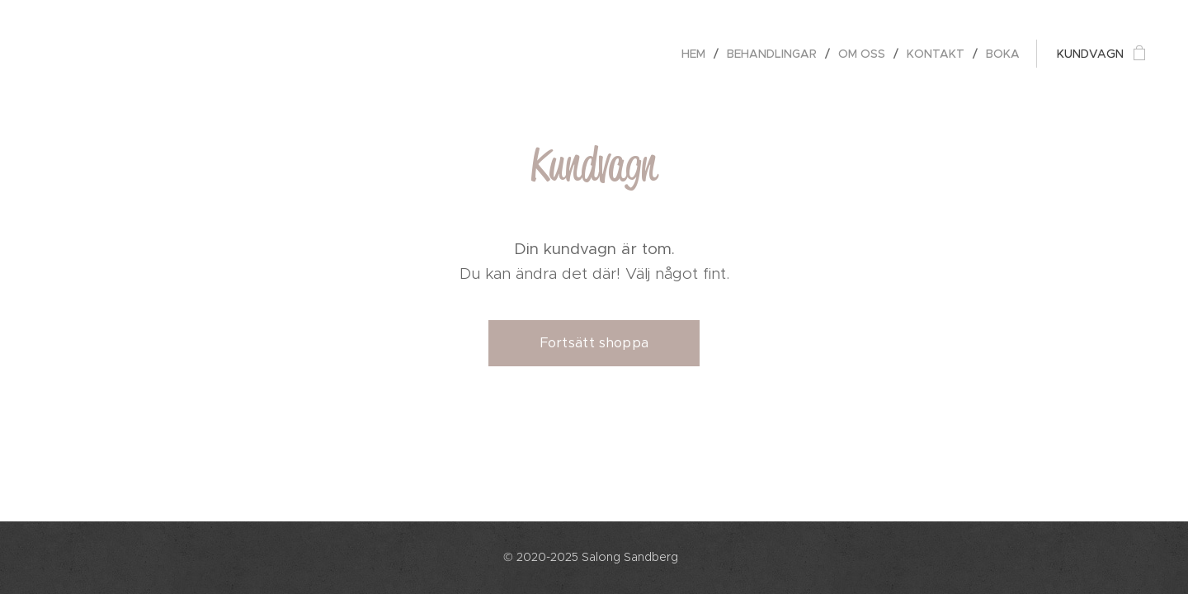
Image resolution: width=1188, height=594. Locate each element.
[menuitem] (698, 53)
